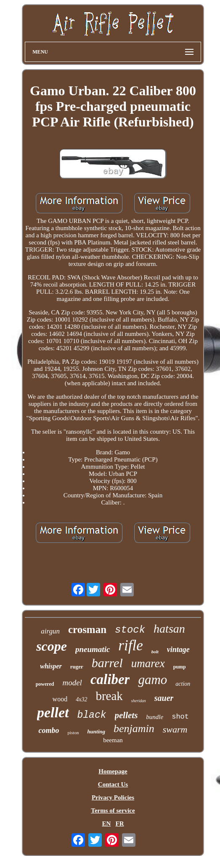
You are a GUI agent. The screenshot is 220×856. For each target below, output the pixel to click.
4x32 (81, 699)
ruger (76, 666)
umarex (148, 663)
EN (106, 823)
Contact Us (113, 784)
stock (130, 630)
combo (48, 730)
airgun (50, 631)
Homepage (112, 771)
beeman (113, 740)
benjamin (134, 728)
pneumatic (92, 649)
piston (73, 732)
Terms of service (113, 810)
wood (60, 699)
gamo (152, 679)
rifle (130, 645)
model (72, 682)
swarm (175, 729)
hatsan (169, 628)
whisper (51, 666)
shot (180, 717)
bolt (155, 651)
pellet (53, 712)
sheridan (138, 700)
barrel (107, 663)
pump (179, 667)
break (108, 696)
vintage (178, 649)
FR (120, 823)
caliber (110, 679)
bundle (154, 717)
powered (45, 684)
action (182, 684)
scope (51, 646)
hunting (96, 731)
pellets (126, 715)
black (91, 715)
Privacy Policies (113, 797)
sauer (164, 698)
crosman (87, 629)
